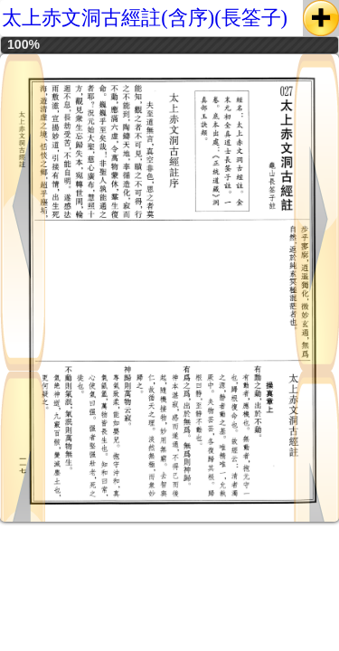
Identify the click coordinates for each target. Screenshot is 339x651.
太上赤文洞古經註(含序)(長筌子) (144, 17)
